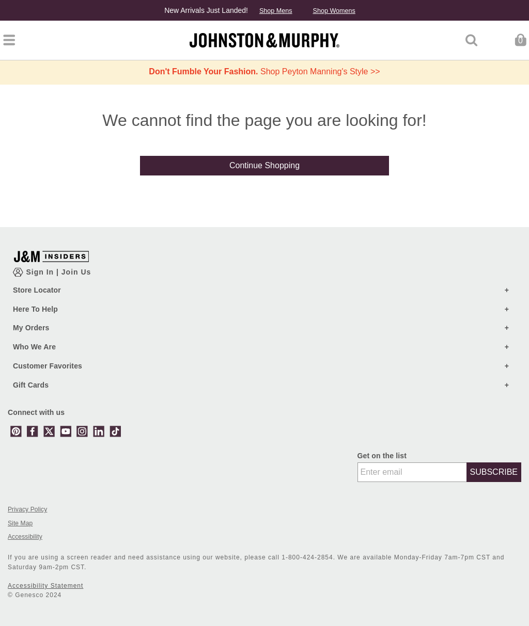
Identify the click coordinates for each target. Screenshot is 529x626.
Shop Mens (275, 10)
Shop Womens (334, 10)
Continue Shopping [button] (264, 165)
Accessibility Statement (45, 585)
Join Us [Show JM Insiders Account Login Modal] (76, 272)
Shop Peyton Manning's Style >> (264, 71)
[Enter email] (412, 472)
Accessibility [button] (25, 537)
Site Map (20, 523)
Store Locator (37, 290)
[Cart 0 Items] (520, 39)
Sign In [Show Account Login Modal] (41, 272)
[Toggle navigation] (9, 40)
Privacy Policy (27, 509)
